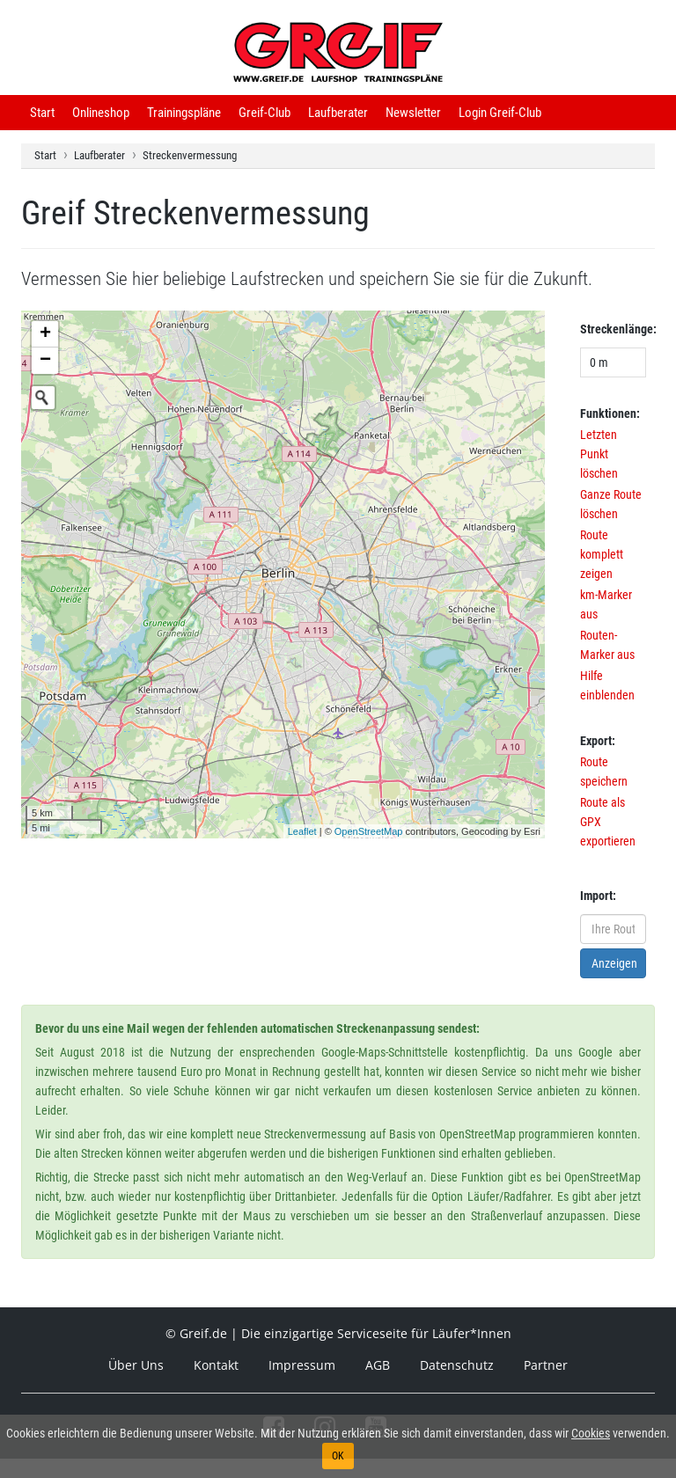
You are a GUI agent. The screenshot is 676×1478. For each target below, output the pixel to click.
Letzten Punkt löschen (599, 454)
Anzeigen (614, 963)
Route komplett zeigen (601, 554)
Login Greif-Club (500, 113)
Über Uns (136, 1365)
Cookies (590, 1433)
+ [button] (45, 334)
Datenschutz (457, 1365)
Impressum (301, 1365)
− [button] (45, 361)
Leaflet (302, 831)
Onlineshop (100, 113)
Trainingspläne (184, 113)
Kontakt (216, 1365)
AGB (377, 1365)
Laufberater (338, 113)
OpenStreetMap (368, 831)
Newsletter (413, 113)
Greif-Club (264, 113)
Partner (546, 1365)
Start (42, 113)
